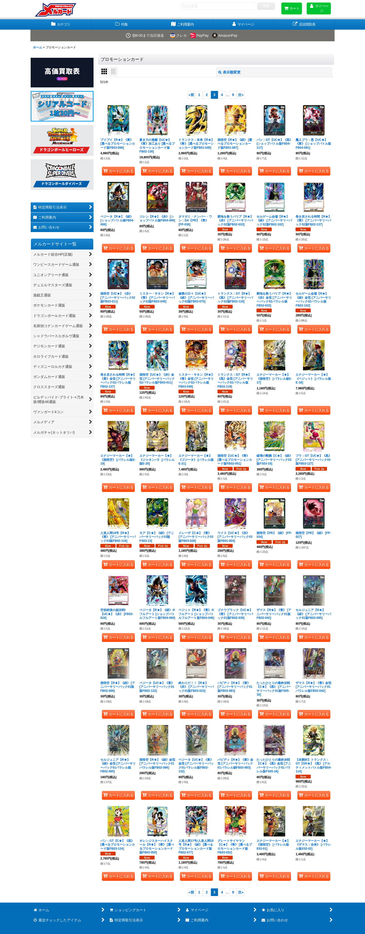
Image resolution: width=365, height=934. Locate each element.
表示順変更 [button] (229, 72)
